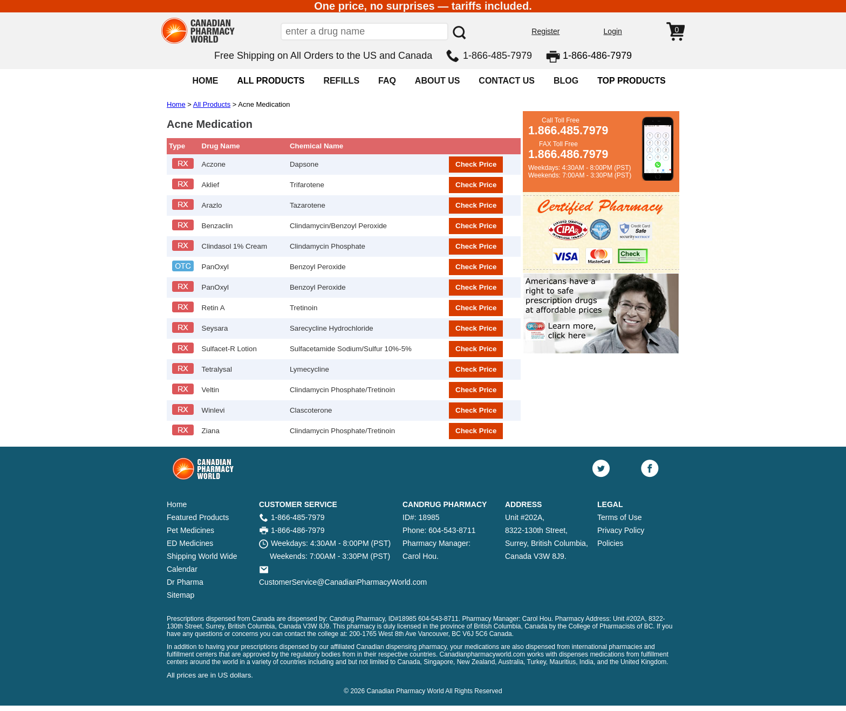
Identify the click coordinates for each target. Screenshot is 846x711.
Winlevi (213, 410)
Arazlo (212, 205)
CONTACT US (507, 80)
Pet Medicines (190, 530)
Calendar (182, 569)
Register (545, 31)
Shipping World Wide (202, 556)
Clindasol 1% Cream (234, 246)
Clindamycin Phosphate (327, 246)
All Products (211, 104)
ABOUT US (437, 80)
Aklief (211, 185)
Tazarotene (307, 205)
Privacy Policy (620, 530)
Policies (610, 543)
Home (176, 104)
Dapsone (304, 164)
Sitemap (180, 595)
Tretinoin (303, 308)
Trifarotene (307, 185)
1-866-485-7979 (497, 55)
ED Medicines (190, 543)
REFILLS (341, 80)
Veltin (211, 390)
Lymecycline (309, 369)
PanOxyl (215, 267)
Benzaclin (217, 226)
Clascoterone (311, 410)
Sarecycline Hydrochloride (331, 328)
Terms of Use (619, 517)
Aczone (214, 164)
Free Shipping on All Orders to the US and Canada (323, 55)
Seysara (215, 328)
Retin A (213, 308)
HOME (205, 80)
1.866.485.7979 (568, 130)
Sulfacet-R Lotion (229, 349)
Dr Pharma (185, 582)
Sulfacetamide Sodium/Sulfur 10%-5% (351, 349)
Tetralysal (217, 369)
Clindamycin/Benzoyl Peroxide (338, 226)
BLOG (566, 80)
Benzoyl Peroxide (318, 267)
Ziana (211, 431)
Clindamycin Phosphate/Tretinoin (342, 390)
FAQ (387, 80)
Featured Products (198, 517)
